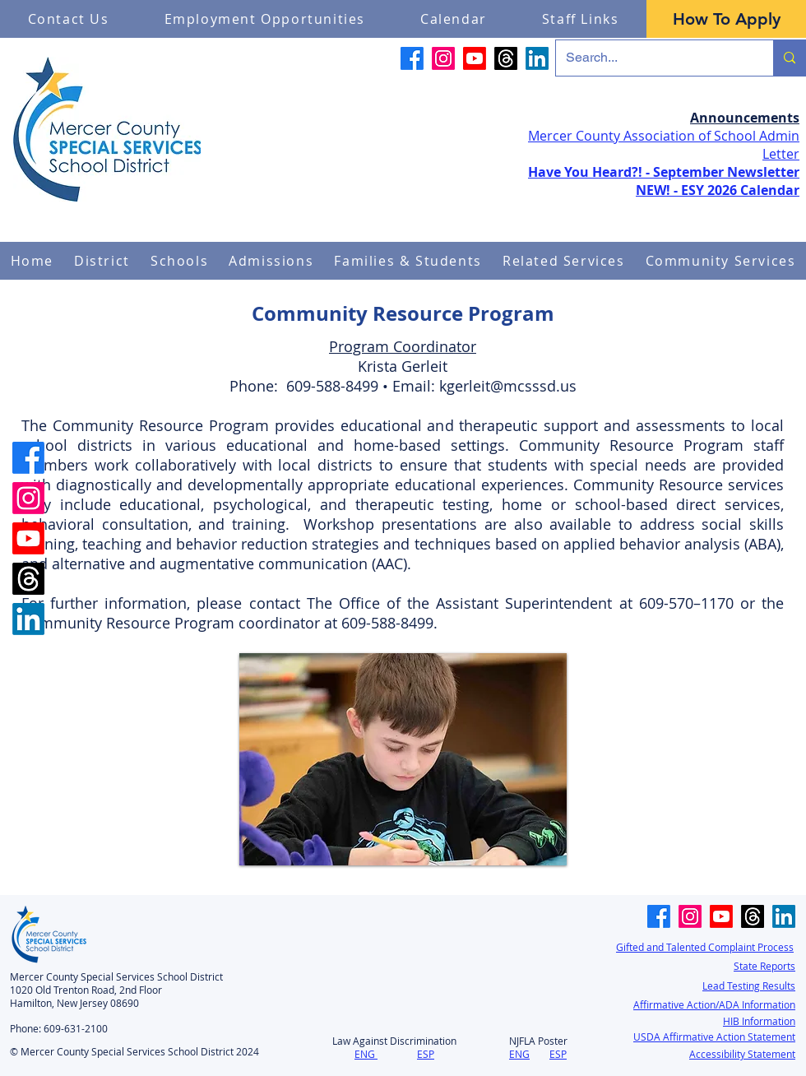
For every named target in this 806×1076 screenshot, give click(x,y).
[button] (102, 261)
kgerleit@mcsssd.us (508, 386)
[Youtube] (474, 58)
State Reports (764, 965)
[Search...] (652, 58)
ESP (425, 1053)
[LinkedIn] (537, 58)
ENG (364, 1053)
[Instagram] (443, 58)
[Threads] (505, 58)
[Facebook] (412, 58)
